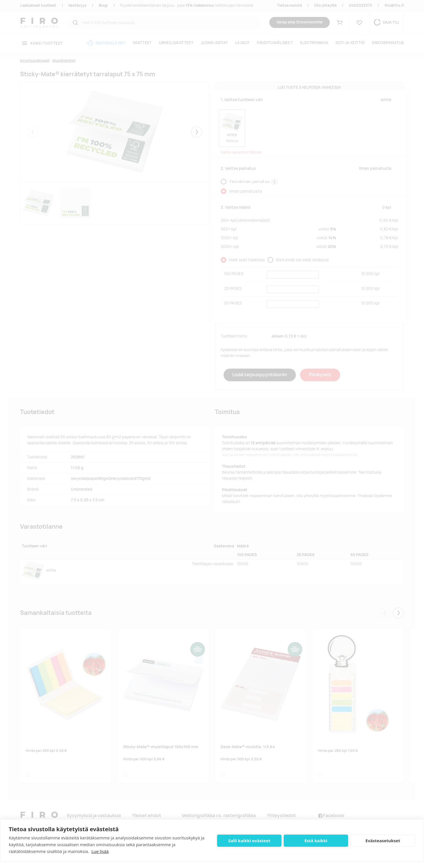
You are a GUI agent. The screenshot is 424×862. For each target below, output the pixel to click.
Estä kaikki (315, 840)
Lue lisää (100, 851)
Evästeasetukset (383, 840)
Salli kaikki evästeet (249, 840)
